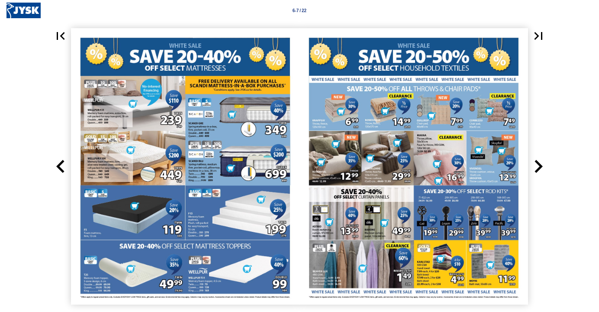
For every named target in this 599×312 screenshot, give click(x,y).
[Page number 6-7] (299, 10)
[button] (60, 36)
